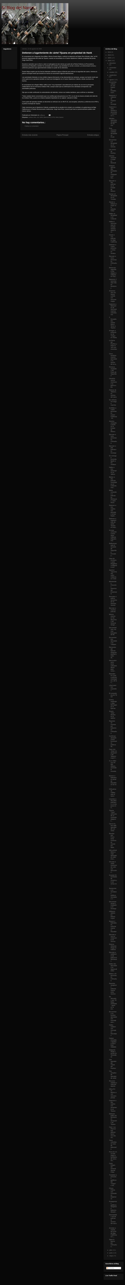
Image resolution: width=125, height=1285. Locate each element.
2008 (109, 60)
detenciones (47, 117)
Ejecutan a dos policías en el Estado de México (112, 186)
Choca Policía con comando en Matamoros (113, 1193)
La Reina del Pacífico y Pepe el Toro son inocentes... (113, 346)
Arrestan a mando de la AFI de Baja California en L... (113, 1232)
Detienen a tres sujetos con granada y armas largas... (112, 511)
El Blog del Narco (18, 7)
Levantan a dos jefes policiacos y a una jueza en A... (113, 803)
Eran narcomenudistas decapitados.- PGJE (113, 132)
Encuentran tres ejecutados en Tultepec (113, 641)
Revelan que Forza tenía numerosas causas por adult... (112, 840)
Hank (57, 117)
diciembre (112, 63)
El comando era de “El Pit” (113, 695)
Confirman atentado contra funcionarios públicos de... (113, 741)
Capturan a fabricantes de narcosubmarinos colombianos (113, 309)
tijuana (61, 117)
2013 (109, 52)
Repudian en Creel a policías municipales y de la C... (113, 678)
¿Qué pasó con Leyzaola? (112, 688)
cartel (41, 117)
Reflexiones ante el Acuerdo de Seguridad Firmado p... (113, 550)
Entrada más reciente (30, 135)
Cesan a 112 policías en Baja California (113, 238)
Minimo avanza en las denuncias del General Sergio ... (113, 620)
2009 (109, 58)
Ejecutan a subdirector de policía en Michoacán (113, 956)
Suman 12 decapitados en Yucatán (113, 196)
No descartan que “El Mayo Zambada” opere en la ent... (113, 1003)
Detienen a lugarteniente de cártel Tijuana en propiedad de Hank (57, 53)
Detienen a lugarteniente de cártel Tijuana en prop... (113, 523)
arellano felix (32, 117)
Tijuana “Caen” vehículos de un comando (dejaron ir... (113, 816)
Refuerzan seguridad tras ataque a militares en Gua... (113, 272)
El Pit (53, 117)
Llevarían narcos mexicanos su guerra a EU (113, 383)
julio (110, 1250)
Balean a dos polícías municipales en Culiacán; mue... (113, 482)
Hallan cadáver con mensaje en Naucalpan (113, 1030)
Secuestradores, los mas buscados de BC (113, 631)
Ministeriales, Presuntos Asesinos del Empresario (113, 588)
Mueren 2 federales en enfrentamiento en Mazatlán (113, 926)
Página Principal (62, 135)
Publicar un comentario (32, 126)
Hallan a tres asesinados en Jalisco (112, 470)
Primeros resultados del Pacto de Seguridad (113, 371)
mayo (111, 1256)
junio (111, 1253)
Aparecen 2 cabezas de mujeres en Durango (113, 100)
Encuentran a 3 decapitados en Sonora (113, 143)
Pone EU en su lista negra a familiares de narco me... (113, 1156)
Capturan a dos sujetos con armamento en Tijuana (113, 1106)
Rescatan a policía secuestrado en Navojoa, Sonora (113, 601)
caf (38, 117)
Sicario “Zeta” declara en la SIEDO (112, 714)
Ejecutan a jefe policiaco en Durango (112, 449)
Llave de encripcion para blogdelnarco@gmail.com (113, 563)
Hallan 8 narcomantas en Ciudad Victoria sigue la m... (112, 227)
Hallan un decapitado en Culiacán (113, 216)
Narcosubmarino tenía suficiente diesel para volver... (113, 666)
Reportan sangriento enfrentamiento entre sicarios (113, 989)
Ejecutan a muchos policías (112, 609)
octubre (112, 72)
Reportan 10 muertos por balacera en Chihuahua (113, 727)
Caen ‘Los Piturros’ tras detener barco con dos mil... (112, 1132)
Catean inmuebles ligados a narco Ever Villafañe (113, 1042)
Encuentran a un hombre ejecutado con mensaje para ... (113, 1017)
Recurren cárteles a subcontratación (113, 1083)
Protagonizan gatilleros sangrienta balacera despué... (113, 1207)
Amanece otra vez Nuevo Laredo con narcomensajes (112, 296)
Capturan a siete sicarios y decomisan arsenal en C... (113, 111)
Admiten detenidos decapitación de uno (113, 122)
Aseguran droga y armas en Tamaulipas (113, 1053)
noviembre (112, 68)
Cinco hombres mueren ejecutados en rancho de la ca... (113, 359)
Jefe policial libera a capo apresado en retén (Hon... (113, 854)
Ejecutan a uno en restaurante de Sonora (113, 938)
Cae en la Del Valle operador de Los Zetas (112, 827)
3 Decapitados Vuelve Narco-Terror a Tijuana (112, 323)
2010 (109, 55)
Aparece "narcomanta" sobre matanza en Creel (113, 574)
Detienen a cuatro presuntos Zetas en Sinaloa (112, 249)
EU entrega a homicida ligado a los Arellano (112, 460)
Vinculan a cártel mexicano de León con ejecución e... (113, 867)
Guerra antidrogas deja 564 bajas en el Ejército (113, 704)
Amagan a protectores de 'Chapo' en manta (113, 334)
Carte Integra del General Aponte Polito (112, 1168)
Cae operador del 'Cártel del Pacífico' (112, 1064)
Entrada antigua (93, 135)
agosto (111, 80)
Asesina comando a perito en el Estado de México (113, 426)
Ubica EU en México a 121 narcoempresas (112, 1093)
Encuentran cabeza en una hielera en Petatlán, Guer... (113, 87)
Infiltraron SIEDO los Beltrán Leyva (112, 915)
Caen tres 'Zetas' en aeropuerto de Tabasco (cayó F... (113, 753)
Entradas (110, 1268)
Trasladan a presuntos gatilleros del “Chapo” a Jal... (113, 1180)
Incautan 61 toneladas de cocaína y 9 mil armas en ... (113, 880)
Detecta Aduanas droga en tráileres (112, 946)
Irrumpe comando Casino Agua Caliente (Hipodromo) (113, 535)
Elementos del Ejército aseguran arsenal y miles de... (113, 652)
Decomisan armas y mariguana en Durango (113, 905)
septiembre (113, 75)
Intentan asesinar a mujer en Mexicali (112, 159)
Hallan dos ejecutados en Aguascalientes (113, 967)
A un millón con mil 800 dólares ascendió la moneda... (113, 767)
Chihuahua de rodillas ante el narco (112, 792)
